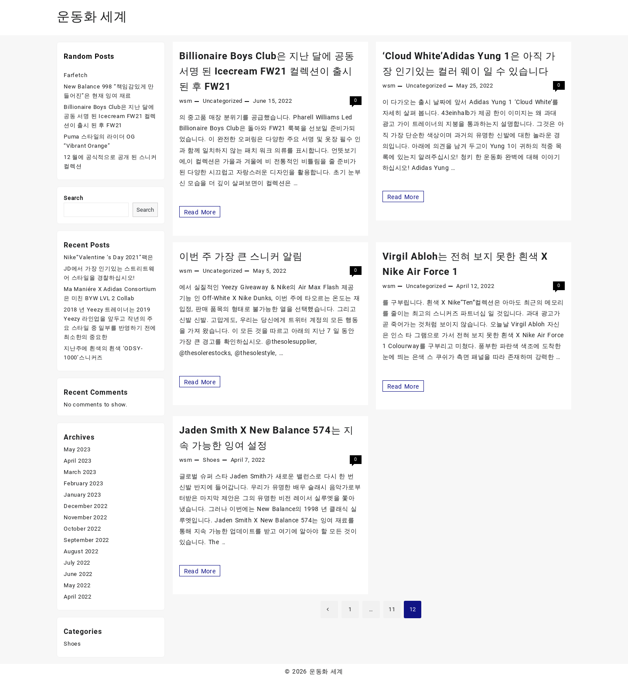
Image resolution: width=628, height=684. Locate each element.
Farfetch (75, 75)
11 (392, 609)
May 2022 (77, 585)
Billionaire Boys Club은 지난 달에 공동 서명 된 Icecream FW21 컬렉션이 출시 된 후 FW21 (267, 71)
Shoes (211, 460)
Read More (200, 211)
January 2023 (82, 494)
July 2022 (77, 562)
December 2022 (85, 506)
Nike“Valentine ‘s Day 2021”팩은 (109, 257)
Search (73, 198)
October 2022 (82, 528)
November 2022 (85, 517)
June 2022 (78, 574)
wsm (185, 101)
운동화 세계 (92, 16)
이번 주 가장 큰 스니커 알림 (241, 256)
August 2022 (81, 551)
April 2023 (78, 460)
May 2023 (77, 449)
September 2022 (86, 540)
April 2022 (78, 596)
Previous (329, 609)
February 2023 (83, 483)
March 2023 (80, 472)
